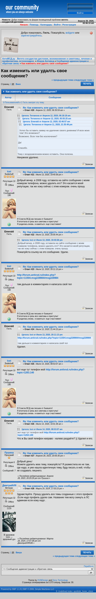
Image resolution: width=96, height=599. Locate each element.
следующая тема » (84, 80)
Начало (24, 24)
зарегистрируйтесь (31, 35)
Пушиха (9, 452)
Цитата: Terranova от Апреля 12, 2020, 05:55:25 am (46, 118)
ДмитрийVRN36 (11, 485)
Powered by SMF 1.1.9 (11, 589)
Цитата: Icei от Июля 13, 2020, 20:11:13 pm (42, 335)
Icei (9, 171)
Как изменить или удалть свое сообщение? (45, 63)
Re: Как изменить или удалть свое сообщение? (51, 107)
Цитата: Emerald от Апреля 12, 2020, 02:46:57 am (46, 121)
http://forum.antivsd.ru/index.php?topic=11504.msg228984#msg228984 (37, 277)
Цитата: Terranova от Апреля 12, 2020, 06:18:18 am (46, 116)
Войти (57, 24)
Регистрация (69, 24)
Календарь (46, 24)
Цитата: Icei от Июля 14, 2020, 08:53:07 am (42, 429)
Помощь (34, 24)
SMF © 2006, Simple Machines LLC (38, 589)
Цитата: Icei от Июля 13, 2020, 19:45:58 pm (42, 240)
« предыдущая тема (62, 80)
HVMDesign (43, 580)
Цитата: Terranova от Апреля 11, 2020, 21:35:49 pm (48, 124)
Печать (87, 84)
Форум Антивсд (45, 61)
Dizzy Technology (60, 580)
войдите (70, 32)
